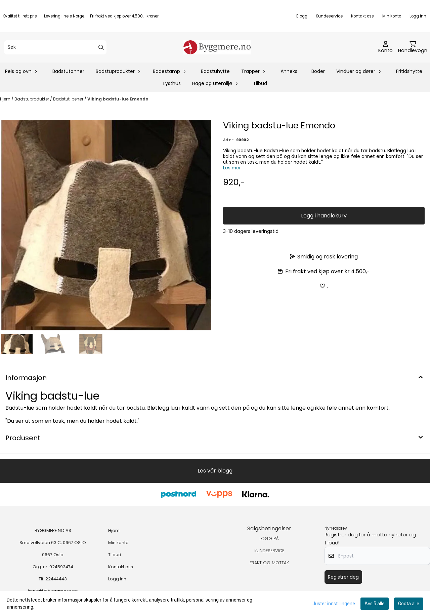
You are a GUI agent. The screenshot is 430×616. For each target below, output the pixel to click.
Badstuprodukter (32, 99)
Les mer (232, 168)
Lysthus (172, 83)
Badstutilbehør (68, 99)
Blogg (301, 16)
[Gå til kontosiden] (385, 47)
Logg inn (418, 16)
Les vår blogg (215, 471)
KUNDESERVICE (269, 550)
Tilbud (260, 83)
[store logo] (217, 47)
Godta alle (408, 603)
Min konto (391, 16)
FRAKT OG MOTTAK (269, 563)
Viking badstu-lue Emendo (117, 99)
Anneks (289, 71)
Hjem (5, 99)
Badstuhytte (215, 71)
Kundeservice (329, 16)
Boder (318, 71)
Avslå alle (374, 603)
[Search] (101, 47)
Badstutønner (68, 71)
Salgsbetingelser (269, 528)
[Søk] (55, 47)
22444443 (56, 579)
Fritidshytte (409, 71)
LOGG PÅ (269, 538)
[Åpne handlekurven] (412, 47)
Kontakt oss (362, 16)
